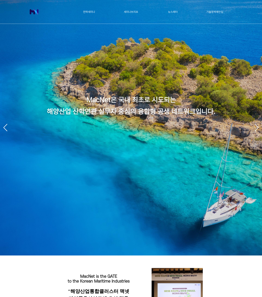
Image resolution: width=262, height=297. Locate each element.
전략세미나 (89, 12)
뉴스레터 (173, 12)
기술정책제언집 (214, 12)
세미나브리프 (131, 12)
